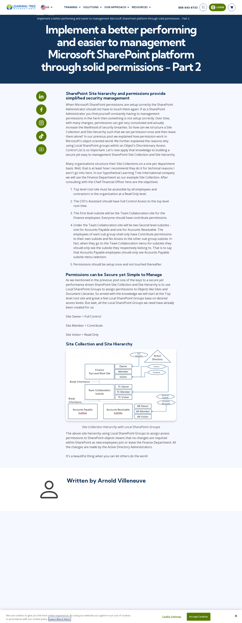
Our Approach (115, 7)
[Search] (203, 7)
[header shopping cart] (231, 7)
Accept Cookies (198, 616)
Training (71, 7)
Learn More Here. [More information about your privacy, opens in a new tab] (60, 619)
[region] (121, 616)
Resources (140, 7)
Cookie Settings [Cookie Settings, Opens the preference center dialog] (171, 616)
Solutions (91, 7)
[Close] (236, 616)
